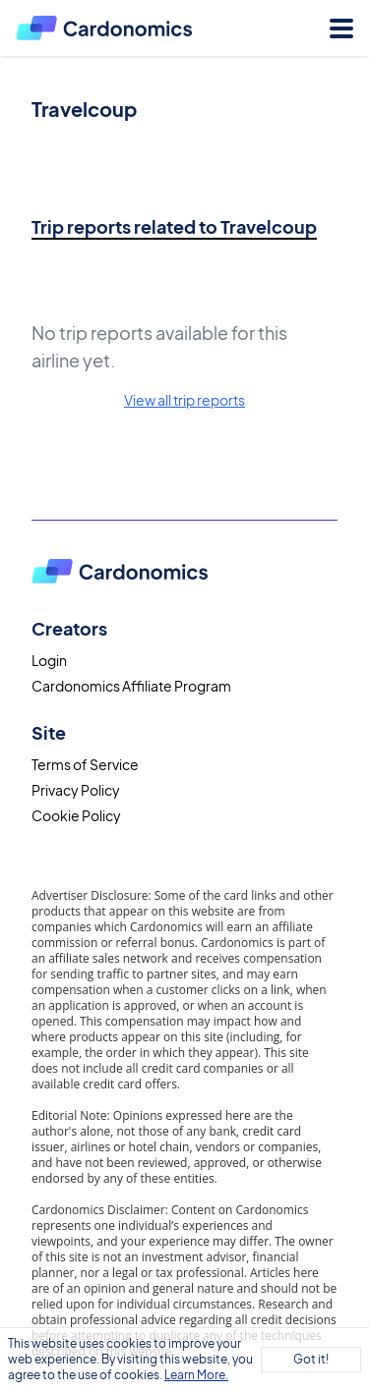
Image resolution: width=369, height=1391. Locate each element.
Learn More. (196, 1374)
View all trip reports (184, 400)
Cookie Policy (76, 815)
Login (49, 660)
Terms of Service (85, 764)
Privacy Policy (75, 790)
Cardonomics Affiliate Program (131, 686)
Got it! (311, 1359)
